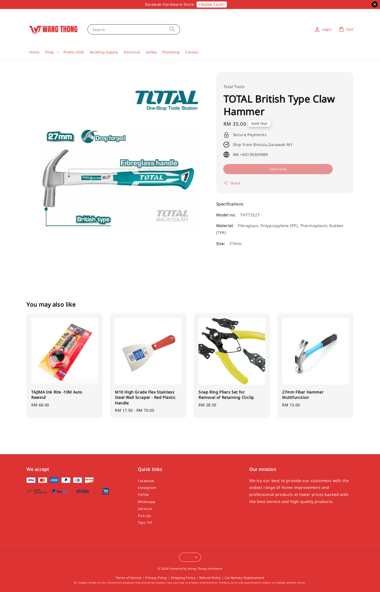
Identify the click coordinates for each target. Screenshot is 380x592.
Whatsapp (147, 501)
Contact (191, 52)
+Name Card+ (211, 4)
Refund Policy (210, 578)
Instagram (147, 487)
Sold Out (278, 168)
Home (34, 52)
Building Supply (104, 52)
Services (145, 508)
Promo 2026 (73, 52)
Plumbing (170, 52)
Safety (151, 52)
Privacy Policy (156, 578)
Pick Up (144, 515)
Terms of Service (129, 578)
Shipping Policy (183, 578)
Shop (49, 52)
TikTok (143, 494)
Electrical (132, 52)
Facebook (146, 481)
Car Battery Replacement (244, 578)
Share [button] (231, 183)
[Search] (172, 29)
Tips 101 (145, 522)
